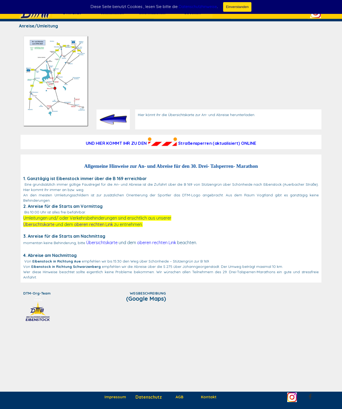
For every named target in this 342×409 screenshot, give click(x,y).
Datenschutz (148, 397)
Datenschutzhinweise (198, 6)
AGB (179, 396)
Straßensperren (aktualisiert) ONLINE (217, 143)
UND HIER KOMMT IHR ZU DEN (116, 143)
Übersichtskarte (39, 224)
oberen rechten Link (93, 224)
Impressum (115, 396)
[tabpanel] (228, 114)
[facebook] (310, 396)
